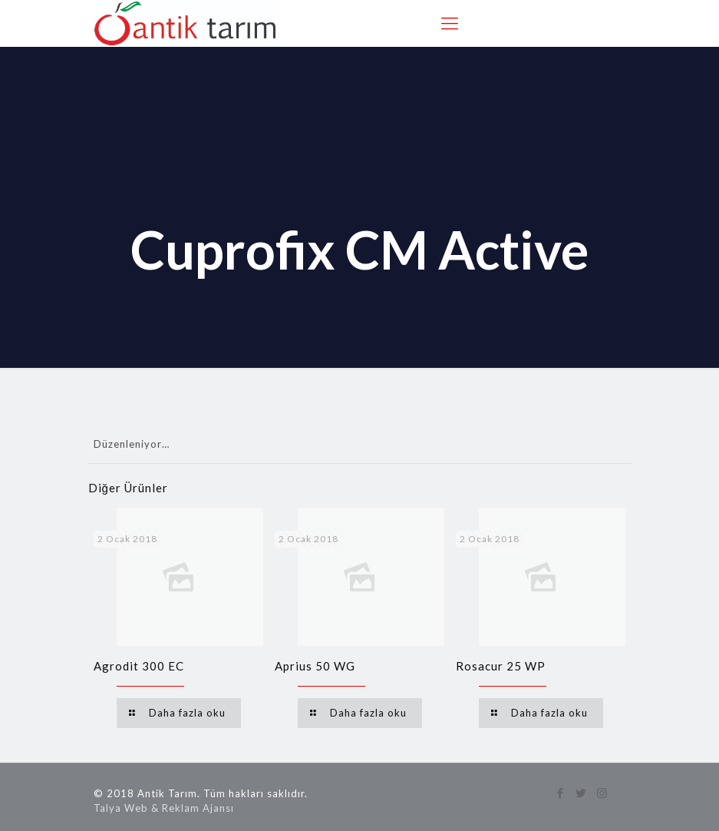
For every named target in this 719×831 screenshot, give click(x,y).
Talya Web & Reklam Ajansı (164, 808)
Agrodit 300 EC (139, 666)
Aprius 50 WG (315, 666)
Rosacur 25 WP (501, 666)
